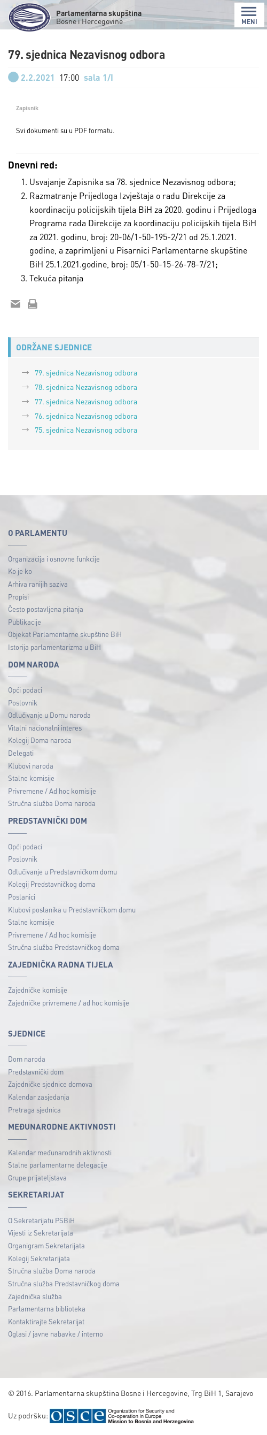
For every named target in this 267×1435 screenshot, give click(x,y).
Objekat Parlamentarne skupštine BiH (65, 634)
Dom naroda (26, 1058)
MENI (249, 15)
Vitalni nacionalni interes (45, 727)
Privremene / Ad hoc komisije (52, 790)
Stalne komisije (31, 777)
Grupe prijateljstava (37, 1177)
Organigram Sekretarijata (46, 1245)
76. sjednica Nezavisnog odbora (86, 415)
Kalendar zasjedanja (38, 1096)
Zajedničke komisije (37, 989)
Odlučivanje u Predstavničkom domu (62, 871)
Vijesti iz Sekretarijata (40, 1232)
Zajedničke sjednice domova (50, 1083)
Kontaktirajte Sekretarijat (46, 1321)
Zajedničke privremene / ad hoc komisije (68, 1002)
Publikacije (24, 621)
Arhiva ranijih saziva (38, 583)
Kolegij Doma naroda (40, 740)
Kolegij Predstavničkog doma (52, 883)
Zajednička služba (35, 1296)
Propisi (18, 596)
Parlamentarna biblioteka (46, 1308)
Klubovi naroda (30, 765)
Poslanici (21, 896)
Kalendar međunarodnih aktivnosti (60, 1152)
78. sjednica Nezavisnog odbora (86, 387)
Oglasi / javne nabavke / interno (55, 1333)
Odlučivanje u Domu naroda (49, 714)
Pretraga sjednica (34, 1109)
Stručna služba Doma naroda (52, 803)
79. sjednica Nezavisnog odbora (86, 372)
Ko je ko (20, 570)
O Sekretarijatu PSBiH (41, 1220)
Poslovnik (22, 702)
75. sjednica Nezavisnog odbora (86, 429)
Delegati (21, 752)
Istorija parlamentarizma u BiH (54, 646)
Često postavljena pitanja (45, 608)
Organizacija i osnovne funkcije (54, 558)
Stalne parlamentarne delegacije (57, 1164)
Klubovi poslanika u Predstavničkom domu (72, 909)
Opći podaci (25, 689)
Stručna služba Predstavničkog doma (64, 946)
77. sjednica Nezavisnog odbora (86, 401)
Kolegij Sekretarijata (39, 1258)
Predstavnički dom (36, 1071)
